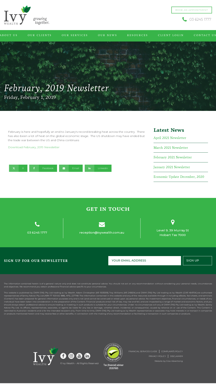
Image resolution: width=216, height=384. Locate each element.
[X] (18, 168)
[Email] (71, 168)
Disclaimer (176, 356)
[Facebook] (43, 168)
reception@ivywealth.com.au (101, 232)
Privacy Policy (157, 356)
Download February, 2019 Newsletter (33, 147)
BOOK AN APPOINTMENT (191, 9)
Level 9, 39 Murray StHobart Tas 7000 (173, 232)
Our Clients (40, 35)
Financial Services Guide (143, 351)
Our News (107, 35)
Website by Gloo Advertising (169, 361)
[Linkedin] (98, 168)
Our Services (75, 35)
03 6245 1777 (37, 232)
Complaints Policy (172, 351)
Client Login (171, 35)
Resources (137, 35)
